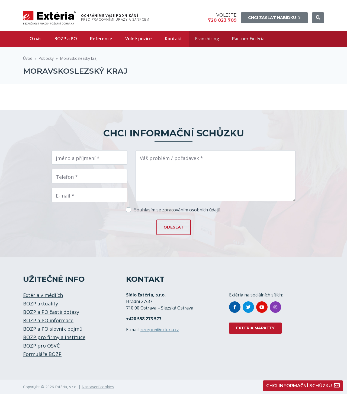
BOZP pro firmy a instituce (54, 337)
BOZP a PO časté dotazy (51, 312)
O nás (35, 39)
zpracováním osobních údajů (191, 210)
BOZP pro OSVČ (41, 345)
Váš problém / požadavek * (171, 158)
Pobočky (46, 58)
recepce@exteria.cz (159, 330)
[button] (318, 17)
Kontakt (173, 39)
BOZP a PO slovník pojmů (52, 329)
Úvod (27, 58)
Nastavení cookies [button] (98, 386)
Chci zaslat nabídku (274, 17)
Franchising (207, 39)
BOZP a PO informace (48, 320)
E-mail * (65, 195)
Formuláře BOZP (42, 354)
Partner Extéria (248, 39)
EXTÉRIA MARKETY (255, 328)
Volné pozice (138, 39)
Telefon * (67, 177)
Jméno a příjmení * (77, 158)
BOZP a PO (65, 39)
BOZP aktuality (40, 303)
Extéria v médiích (43, 295)
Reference (101, 39)
